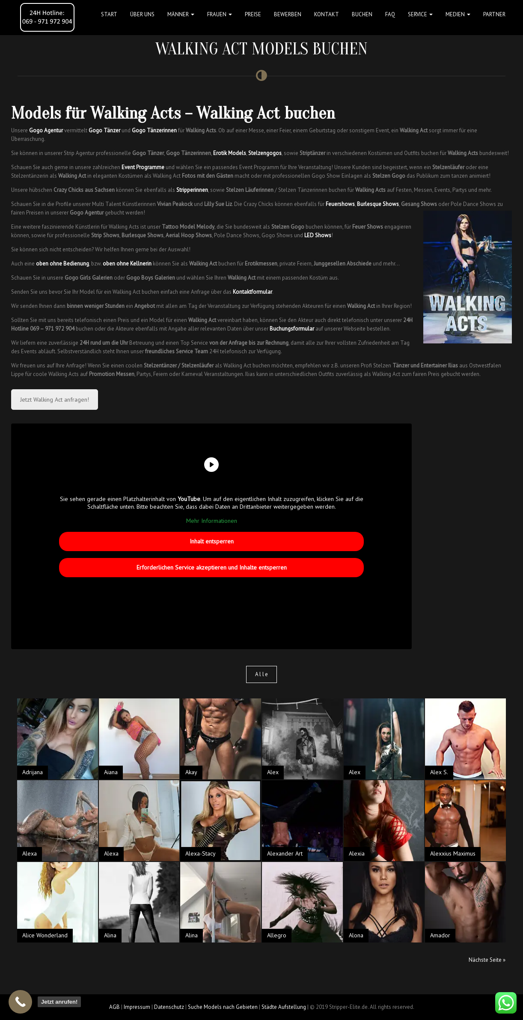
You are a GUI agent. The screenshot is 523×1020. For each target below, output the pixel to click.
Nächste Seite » (487, 959)
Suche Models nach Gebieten (223, 1007)
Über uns (142, 14)
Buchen (362, 14)
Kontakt (326, 14)
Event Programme (143, 167)
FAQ (390, 14)
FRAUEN (219, 14)
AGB (114, 1007)
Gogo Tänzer (104, 130)
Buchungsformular (292, 328)
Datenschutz (169, 1007)
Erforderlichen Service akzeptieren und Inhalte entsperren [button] (212, 567)
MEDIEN (458, 14)
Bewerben (287, 14)
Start (109, 14)
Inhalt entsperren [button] (212, 541)
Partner (494, 14)
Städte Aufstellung (284, 1007)
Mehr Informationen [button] (211, 521)
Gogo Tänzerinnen (154, 130)
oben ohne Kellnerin (127, 263)
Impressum (137, 1007)
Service (420, 14)
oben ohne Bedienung (62, 263)
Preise (253, 14)
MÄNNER (180, 14)
